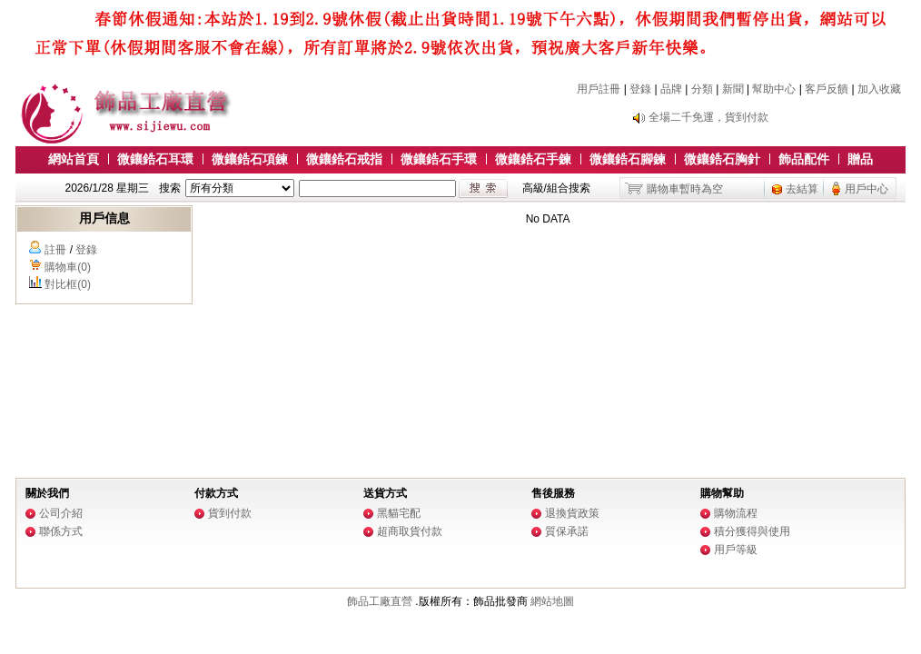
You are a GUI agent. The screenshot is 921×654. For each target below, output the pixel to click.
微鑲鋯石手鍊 (533, 159)
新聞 (733, 89)
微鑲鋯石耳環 (155, 159)
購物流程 (736, 513)
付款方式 (216, 493)
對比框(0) (68, 284)
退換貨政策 (572, 513)
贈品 (860, 159)
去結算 (802, 189)
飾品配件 (803, 159)
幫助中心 (774, 89)
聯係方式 (61, 531)
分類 (702, 89)
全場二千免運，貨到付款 (708, 117)
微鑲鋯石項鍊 (250, 159)
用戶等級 (736, 549)
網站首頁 (73, 159)
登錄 (640, 89)
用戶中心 (866, 189)
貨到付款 (230, 513)
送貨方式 (385, 493)
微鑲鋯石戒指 (344, 159)
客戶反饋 (826, 89)
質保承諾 (567, 531)
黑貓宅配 (399, 513)
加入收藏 (879, 89)
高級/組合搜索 (556, 188)
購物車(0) (68, 267)
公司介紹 (61, 513)
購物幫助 (722, 493)
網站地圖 (552, 601)
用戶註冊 (598, 89)
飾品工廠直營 (379, 601)
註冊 (55, 249)
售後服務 (553, 493)
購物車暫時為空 (685, 189)
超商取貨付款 (409, 531)
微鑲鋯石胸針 (722, 159)
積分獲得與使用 (752, 531)
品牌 (671, 89)
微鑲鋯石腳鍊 (627, 159)
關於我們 (47, 493)
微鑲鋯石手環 (439, 159)
